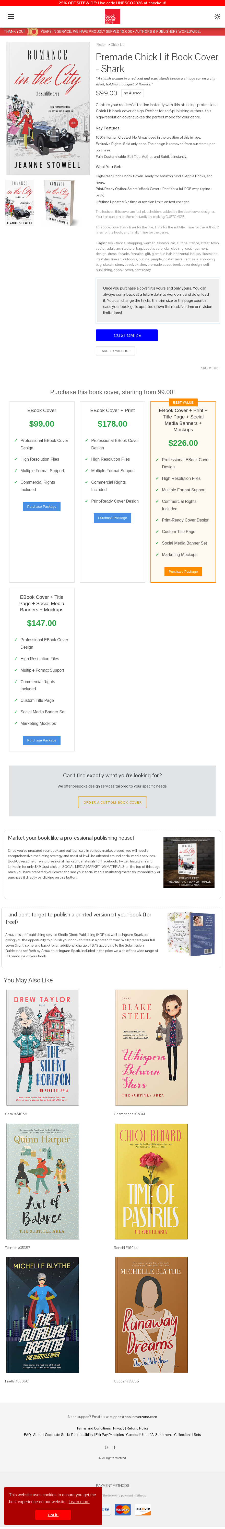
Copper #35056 (126, 1383)
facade (123, 253)
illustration (210, 253)
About (38, 1437)
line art (116, 259)
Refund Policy (138, 1430)
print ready (143, 270)
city (167, 248)
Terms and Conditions (94, 1430)
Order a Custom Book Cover (113, 805)
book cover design (187, 264)
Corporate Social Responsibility (69, 1437)
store (119, 264)
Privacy (118, 1430)
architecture (125, 248)
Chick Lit (117, 44)
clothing (177, 248)
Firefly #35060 (16, 1383)
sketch (108, 264)
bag (139, 248)
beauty (149, 248)
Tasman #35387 (17, 1249)
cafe (159, 248)
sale (195, 259)
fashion (163, 243)
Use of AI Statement (156, 1437)
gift (147, 253)
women (150, 243)
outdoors (130, 259)
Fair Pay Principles (110, 1437)
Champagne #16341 (129, 1116)
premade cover (159, 264)
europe (182, 243)
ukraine (140, 264)
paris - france (115, 243)
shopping (134, 243)
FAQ (27, 1437)
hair (169, 253)
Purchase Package (41, 507)
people (156, 259)
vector (100, 248)
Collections (183, 1437)
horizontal (181, 253)
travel (129, 264)
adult (111, 248)
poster (168, 259)
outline (144, 259)
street (205, 243)
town (215, 243)
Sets (197, 1437)
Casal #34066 (16, 1116)
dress (112, 253)
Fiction (101, 44)
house (195, 253)
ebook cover (123, 270)
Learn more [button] (79, 1502)
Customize (126, 335)
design (101, 253)
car (172, 243)
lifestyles (103, 259)
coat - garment (196, 248)
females (137, 253)
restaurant (183, 259)
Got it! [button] (53, 1515)
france (194, 243)
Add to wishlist (115, 351)
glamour (158, 253)
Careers (132, 1437)
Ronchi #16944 (126, 1249)
